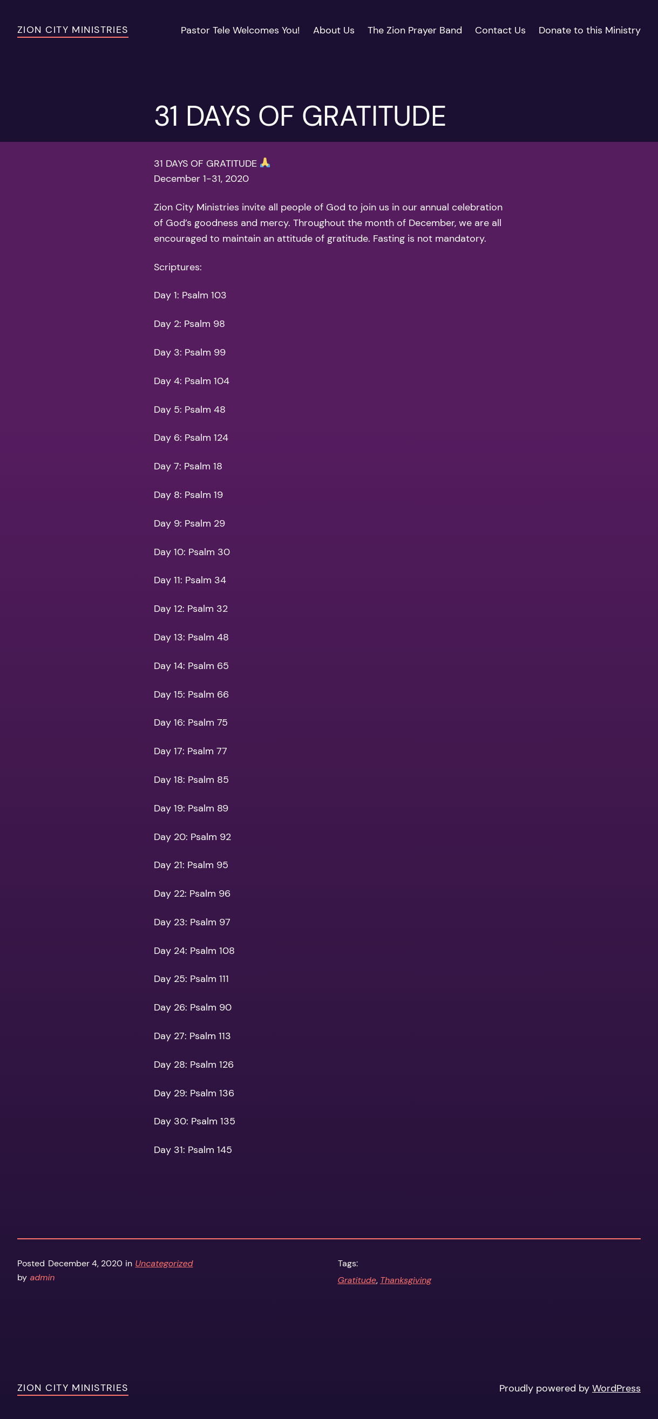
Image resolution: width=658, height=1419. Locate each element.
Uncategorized (164, 1263)
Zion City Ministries (72, 29)
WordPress (616, 1388)
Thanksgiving (405, 1280)
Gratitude (357, 1280)
